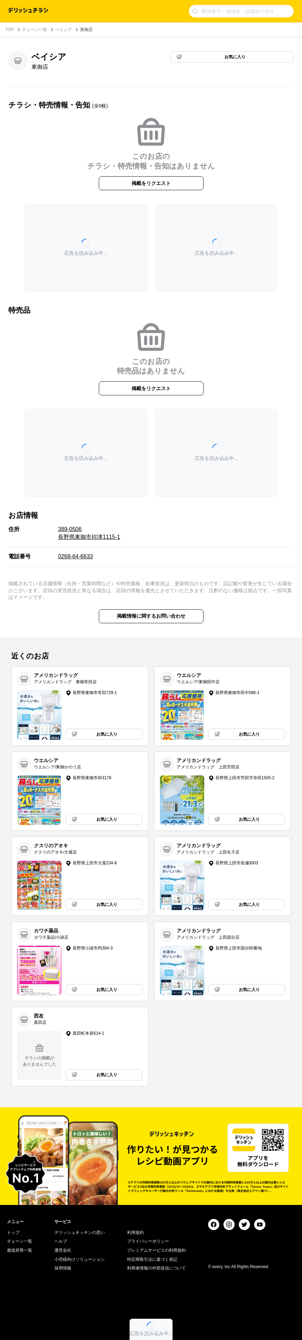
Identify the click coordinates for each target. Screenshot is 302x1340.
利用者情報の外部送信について (156, 1268)
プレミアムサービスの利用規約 (156, 1250)
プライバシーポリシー (148, 1241)
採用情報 (62, 1268)
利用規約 (135, 1232)
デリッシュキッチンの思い (79, 1232)
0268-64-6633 (75, 556)
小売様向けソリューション (79, 1259)
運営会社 (62, 1250)
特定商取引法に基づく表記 (152, 1259)
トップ (13, 1232)
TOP (9, 29)
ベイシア (63, 29)
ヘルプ (60, 1241)
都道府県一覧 (19, 1250)
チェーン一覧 (34, 29)
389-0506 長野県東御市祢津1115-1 (89, 533)
